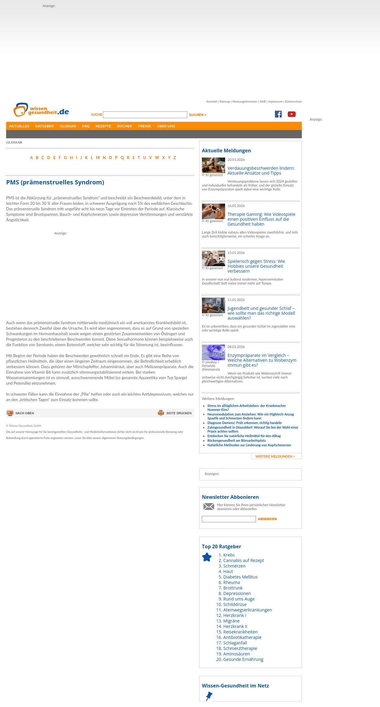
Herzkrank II (235, 626)
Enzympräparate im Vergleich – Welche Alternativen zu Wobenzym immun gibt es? (262, 360)
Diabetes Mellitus (240, 577)
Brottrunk (233, 588)
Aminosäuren (236, 654)
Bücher (124, 126)
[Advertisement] (139, 51)
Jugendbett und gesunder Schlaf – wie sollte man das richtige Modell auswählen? (261, 313)
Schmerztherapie (240, 648)
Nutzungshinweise (244, 101)
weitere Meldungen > (275, 456)
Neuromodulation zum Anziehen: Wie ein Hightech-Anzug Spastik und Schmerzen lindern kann (250, 416)
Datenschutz (293, 101)
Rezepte (103, 126)
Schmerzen (234, 566)
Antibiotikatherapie (242, 637)
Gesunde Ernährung (243, 659)
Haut (228, 571)
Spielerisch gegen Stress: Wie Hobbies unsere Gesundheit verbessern (256, 266)
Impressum (275, 101)
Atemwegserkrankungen (247, 610)
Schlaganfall (235, 643)
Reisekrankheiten (240, 632)
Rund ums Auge (239, 599)
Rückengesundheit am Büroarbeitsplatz (236, 440)
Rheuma (231, 582)
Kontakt (211, 101)
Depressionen (237, 593)
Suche (97, 114)
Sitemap (224, 101)
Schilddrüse (235, 604)
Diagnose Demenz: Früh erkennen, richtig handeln (244, 423)
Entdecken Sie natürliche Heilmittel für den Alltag (244, 436)
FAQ (86, 126)
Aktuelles (19, 126)
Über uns (166, 126)
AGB (262, 101)
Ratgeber (44, 126)
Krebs (229, 555)
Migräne (231, 621)
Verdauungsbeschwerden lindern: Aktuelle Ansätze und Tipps (261, 170)
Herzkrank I (234, 615)
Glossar (68, 126)
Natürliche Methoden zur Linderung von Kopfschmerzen (249, 445)
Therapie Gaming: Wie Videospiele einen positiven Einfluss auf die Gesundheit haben (261, 219)
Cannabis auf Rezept (243, 560)
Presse (144, 126)
